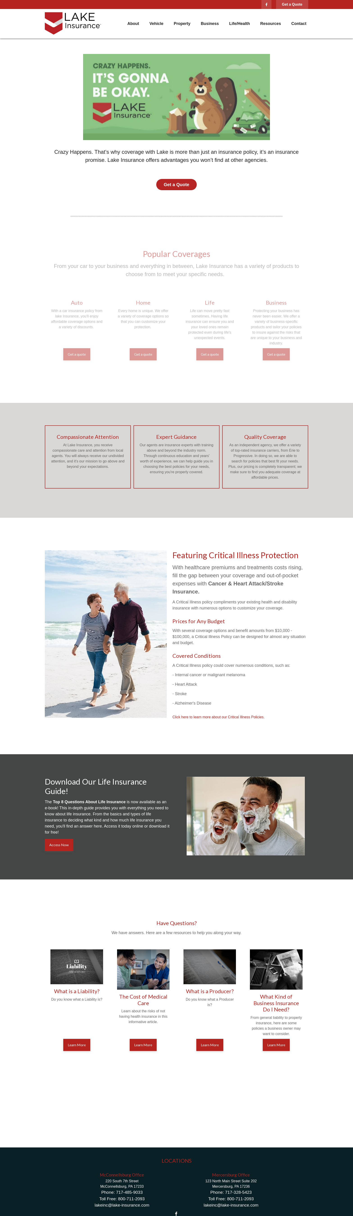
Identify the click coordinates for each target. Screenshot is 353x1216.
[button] (133, 24)
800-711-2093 (131, 1198)
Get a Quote (292, 4)
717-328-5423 (238, 1192)
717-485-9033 (129, 1192)
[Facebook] (266, 4)
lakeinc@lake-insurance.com (122, 1205)
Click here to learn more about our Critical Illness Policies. (218, 717)
